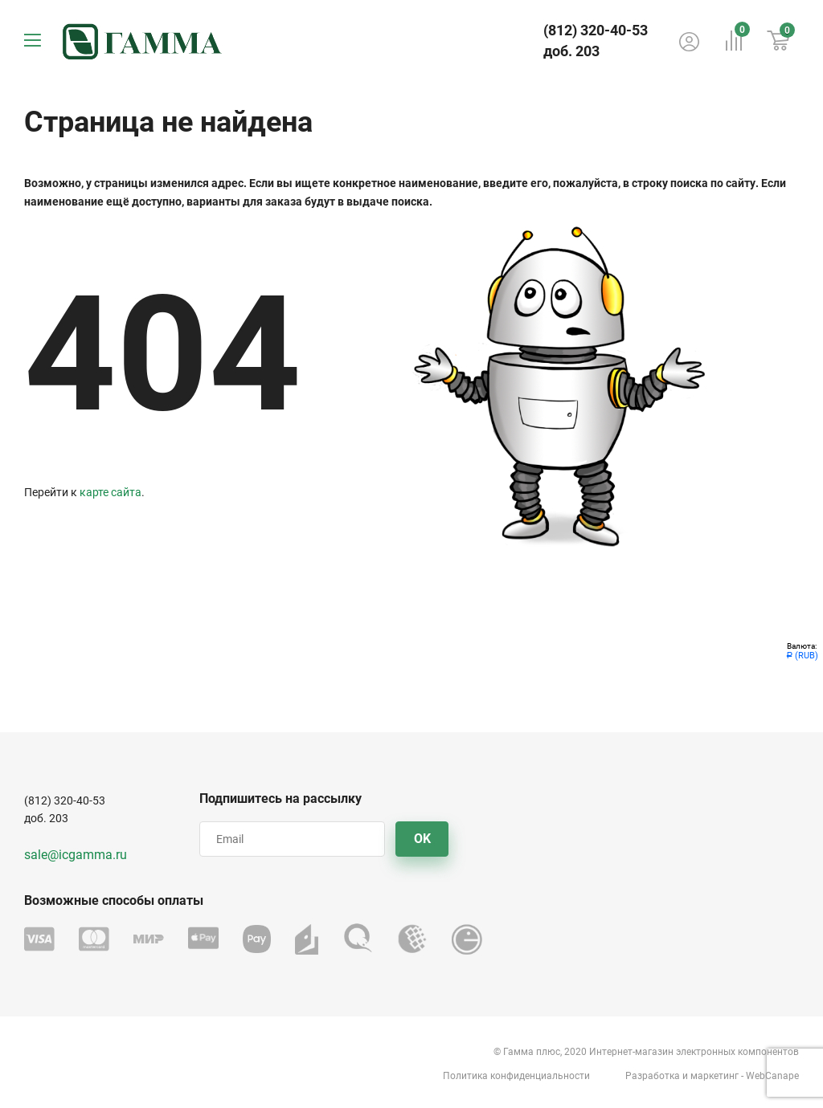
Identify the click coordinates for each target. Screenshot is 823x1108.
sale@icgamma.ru (75, 854)
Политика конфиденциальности (516, 1076)
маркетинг (714, 1076)
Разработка (652, 1076)
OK (422, 838)
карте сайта (110, 492)
